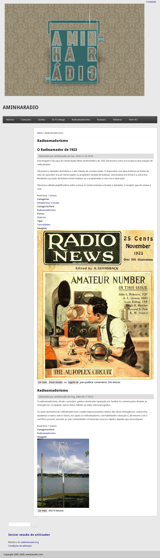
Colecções (26, 119)
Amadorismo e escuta (48, 203)
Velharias (117, 119)
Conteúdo (151, 2)
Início (40, 133)
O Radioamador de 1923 (57, 150)
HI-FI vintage (58, 119)
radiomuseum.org (30, 542)
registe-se (73, 382)
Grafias (41, 119)
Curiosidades (43, 224)
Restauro (101, 119)
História (10, 119)
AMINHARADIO (21, 107)
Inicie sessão (55, 382)
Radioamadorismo (81, 119)
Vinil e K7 (133, 119)
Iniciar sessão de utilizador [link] (29, 534)
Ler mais (43, 382)
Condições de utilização (20, 546)
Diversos (41, 217)
